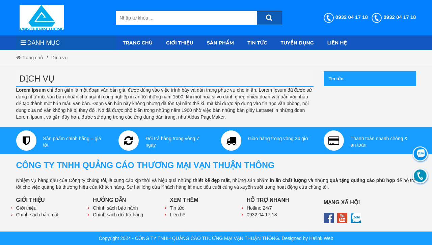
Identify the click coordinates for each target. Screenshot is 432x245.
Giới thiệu (179, 43)
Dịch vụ (59, 57)
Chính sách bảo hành (115, 208)
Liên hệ (337, 43)
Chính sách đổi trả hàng (118, 214)
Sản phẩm (220, 43)
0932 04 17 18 (346, 17)
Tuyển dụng (297, 43)
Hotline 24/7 (259, 208)
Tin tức (257, 43)
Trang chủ (138, 43)
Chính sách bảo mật (37, 214)
